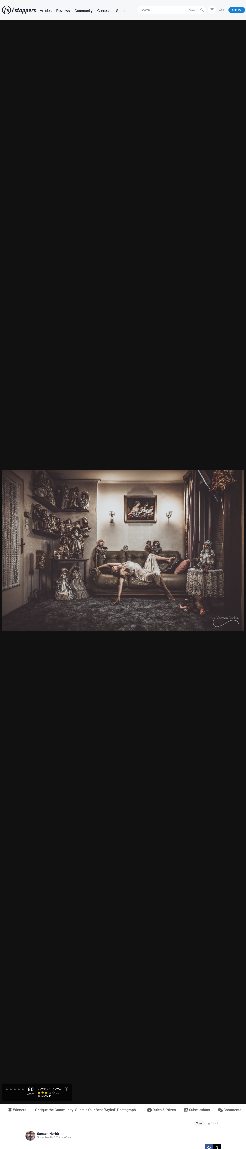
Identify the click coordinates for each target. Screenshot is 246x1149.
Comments (229, 1110)
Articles (46, 11)
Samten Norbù (48, 1133)
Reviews (63, 11)
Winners (17, 1110)
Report (213, 1123)
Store (120, 11)
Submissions (197, 1110)
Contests (104, 11)
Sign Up (236, 9)
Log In (222, 9)
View (199, 1123)
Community (83, 11)
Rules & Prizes (161, 1110)
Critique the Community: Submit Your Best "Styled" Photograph (85, 1110)
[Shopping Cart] (212, 10)
